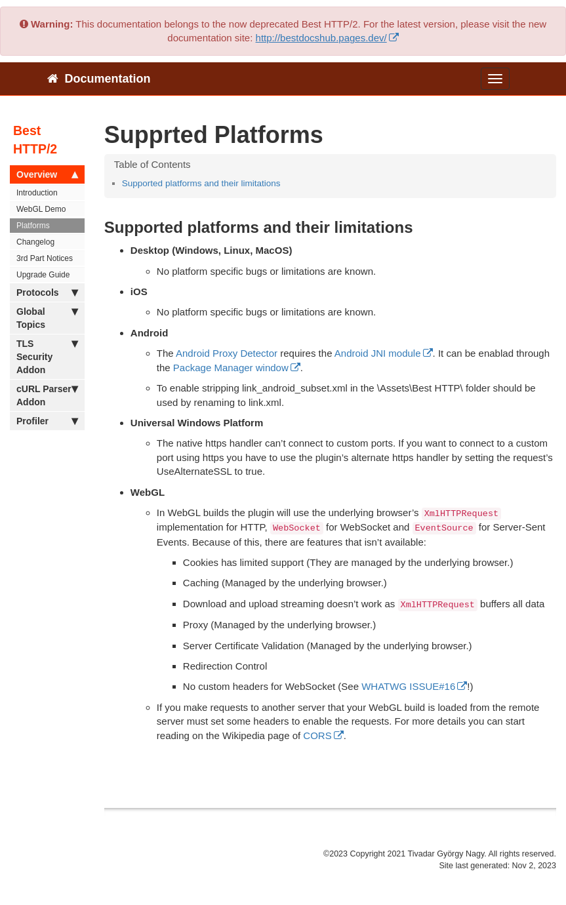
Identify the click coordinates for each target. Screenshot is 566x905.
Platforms (33, 225)
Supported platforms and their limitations (201, 183)
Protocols (47, 292)
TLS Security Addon (47, 356)
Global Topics (47, 317)
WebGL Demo (41, 209)
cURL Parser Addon (47, 394)
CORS (317, 735)
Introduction (37, 192)
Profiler (47, 421)
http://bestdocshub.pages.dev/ (321, 37)
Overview (47, 174)
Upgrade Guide (43, 274)
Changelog (35, 242)
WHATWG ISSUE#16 (408, 686)
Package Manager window (231, 367)
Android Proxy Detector (226, 353)
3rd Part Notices (44, 258)
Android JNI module (377, 353)
